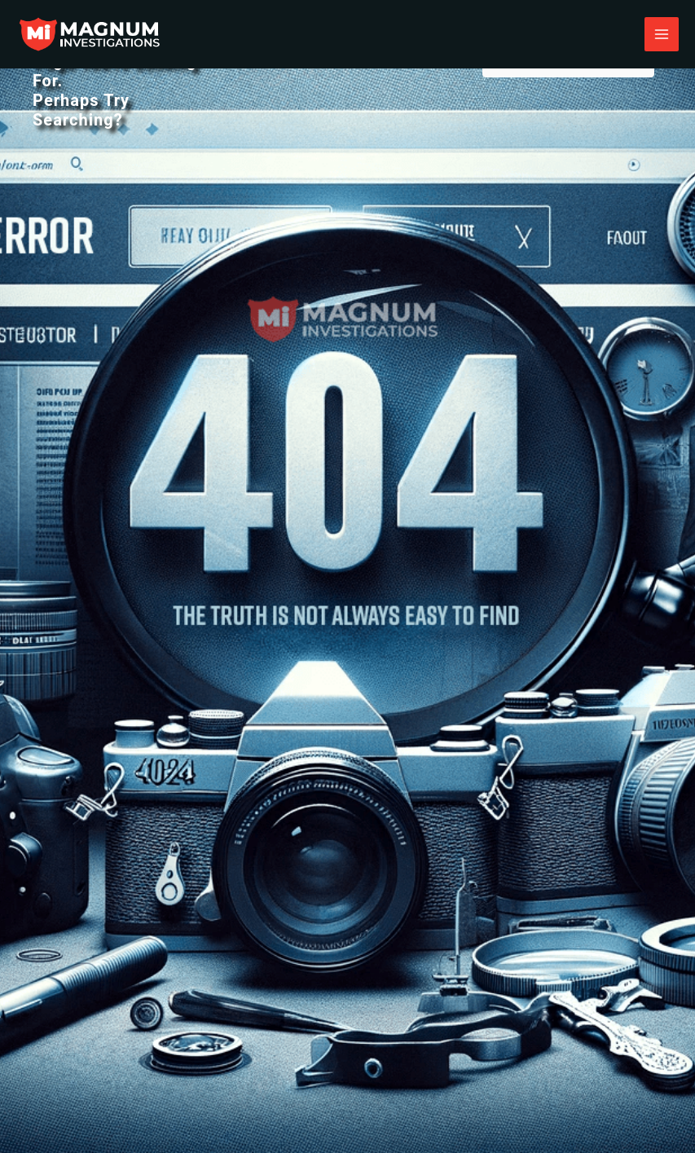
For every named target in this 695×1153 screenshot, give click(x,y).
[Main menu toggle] (661, 34)
